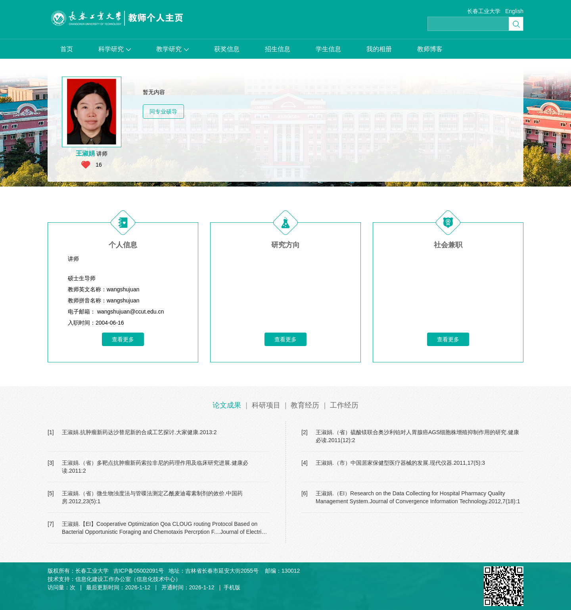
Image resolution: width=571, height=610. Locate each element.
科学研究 (114, 49)
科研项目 (266, 405)
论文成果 (227, 405)
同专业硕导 (163, 111)
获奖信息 (227, 49)
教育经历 (305, 405)
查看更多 (123, 339)
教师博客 (430, 49)
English (514, 11)
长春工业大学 (483, 11)
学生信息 (328, 49)
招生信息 (277, 49)
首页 (66, 49)
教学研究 (172, 49)
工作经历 (344, 405)
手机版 (232, 587)
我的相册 (379, 49)
